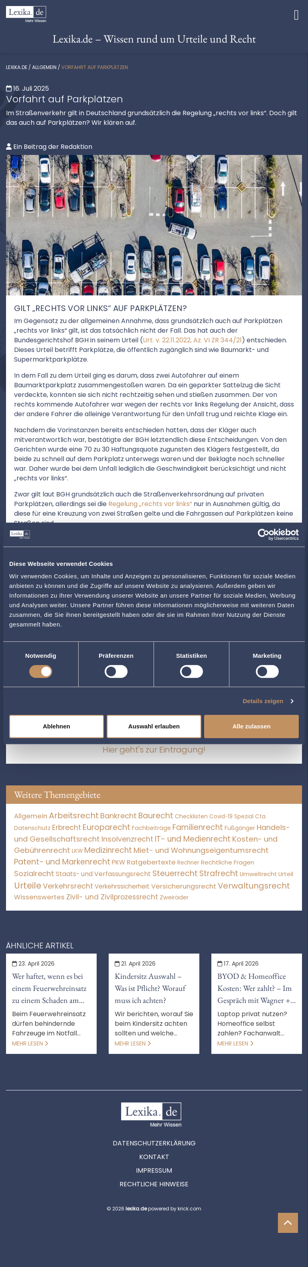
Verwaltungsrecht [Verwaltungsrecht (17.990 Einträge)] (254, 885)
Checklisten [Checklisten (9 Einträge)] (191, 816)
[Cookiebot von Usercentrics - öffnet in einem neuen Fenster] (264, 535)
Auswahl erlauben (154, 726)
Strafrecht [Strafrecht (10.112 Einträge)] (218, 873)
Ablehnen (56, 726)
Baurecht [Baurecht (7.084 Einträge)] (155, 815)
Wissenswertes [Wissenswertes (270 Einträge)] (39, 897)
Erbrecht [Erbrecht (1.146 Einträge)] (66, 827)
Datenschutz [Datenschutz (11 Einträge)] (32, 828)
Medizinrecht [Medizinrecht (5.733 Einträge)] (108, 850)
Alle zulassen (252, 726)
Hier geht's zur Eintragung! (154, 749)
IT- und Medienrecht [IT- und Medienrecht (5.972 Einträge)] (193, 839)
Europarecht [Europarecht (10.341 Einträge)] (106, 827)
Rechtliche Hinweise (154, 1184)
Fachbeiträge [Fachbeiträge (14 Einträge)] (151, 828)
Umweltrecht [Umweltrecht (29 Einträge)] (258, 874)
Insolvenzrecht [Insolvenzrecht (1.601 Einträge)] (127, 839)
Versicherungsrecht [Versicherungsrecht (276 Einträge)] (183, 886)
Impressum (154, 1170)
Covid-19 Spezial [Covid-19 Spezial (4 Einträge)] (231, 816)
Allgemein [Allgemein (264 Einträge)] (30, 816)
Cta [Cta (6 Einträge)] (260, 816)
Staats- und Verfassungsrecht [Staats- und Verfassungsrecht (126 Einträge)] (103, 874)
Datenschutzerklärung (154, 1143)
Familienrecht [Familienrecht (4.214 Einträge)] (197, 827)
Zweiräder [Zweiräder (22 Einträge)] (174, 897)
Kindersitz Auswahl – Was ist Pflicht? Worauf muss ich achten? (150, 988)
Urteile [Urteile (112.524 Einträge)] (27, 885)
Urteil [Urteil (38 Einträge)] (285, 874)
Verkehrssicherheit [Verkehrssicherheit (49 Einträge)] (122, 886)
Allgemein (44, 67)
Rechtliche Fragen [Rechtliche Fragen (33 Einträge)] (227, 862)
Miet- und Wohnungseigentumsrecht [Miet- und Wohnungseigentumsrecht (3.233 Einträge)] (201, 850)
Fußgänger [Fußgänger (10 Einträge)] (240, 828)
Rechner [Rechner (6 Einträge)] (188, 862)
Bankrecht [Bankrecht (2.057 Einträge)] (118, 816)
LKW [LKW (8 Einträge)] (77, 851)
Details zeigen (263, 701)
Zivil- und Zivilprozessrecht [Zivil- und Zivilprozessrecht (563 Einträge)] (112, 897)
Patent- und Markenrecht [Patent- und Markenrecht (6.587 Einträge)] (62, 861)
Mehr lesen (30, 1043)
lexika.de (16, 67)
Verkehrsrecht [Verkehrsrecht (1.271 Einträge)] (68, 886)
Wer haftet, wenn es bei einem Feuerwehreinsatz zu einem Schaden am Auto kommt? (49, 988)
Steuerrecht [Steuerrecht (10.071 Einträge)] (175, 873)
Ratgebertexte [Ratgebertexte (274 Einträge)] (151, 862)
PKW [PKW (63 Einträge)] (118, 862)
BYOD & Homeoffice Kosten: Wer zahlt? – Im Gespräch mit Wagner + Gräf (254, 988)
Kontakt (154, 1156)
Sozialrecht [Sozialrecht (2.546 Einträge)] (34, 873)
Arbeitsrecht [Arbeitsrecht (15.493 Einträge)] (74, 815)
